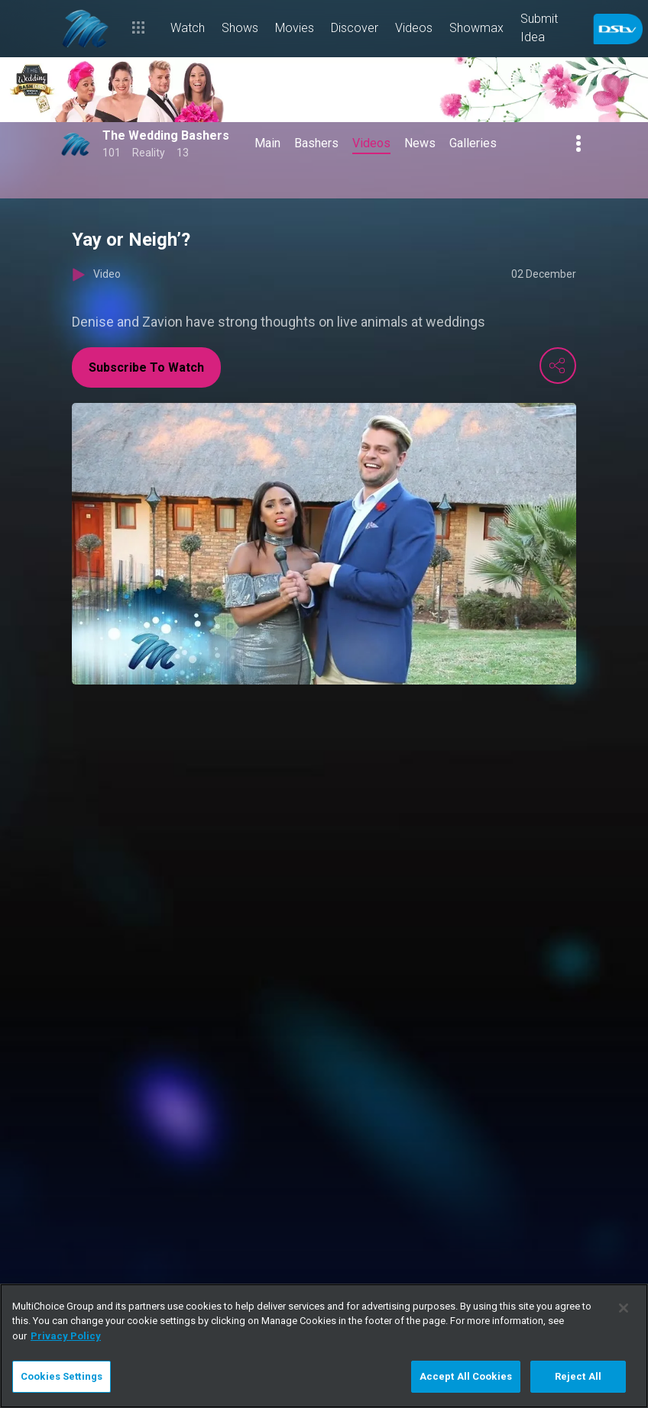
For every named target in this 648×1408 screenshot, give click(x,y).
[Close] (623, 1308)
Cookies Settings (61, 1376)
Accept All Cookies (466, 1376)
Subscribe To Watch (146, 367)
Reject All (578, 1376)
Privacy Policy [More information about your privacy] (66, 1336)
